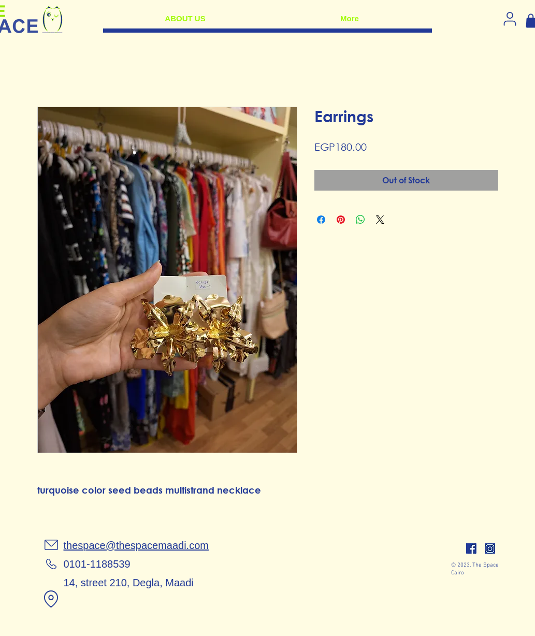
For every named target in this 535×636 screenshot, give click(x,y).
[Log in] (510, 18)
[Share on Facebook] (321, 219)
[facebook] (471, 548)
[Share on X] (380, 219)
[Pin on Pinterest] (341, 219)
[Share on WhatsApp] (360, 219)
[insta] (490, 548)
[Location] (51, 599)
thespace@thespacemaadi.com (136, 545)
